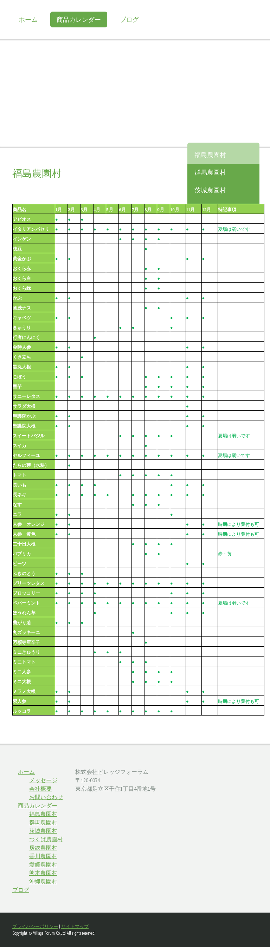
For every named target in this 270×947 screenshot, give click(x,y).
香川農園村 (43, 856)
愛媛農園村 (43, 864)
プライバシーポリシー (35, 926)
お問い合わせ (46, 797)
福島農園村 (210, 155)
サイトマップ (75, 926)
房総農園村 (43, 847)
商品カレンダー (79, 19)
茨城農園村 (210, 190)
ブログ (129, 19)
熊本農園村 (43, 872)
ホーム (28, 19)
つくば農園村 (46, 839)
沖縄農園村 (43, 881)
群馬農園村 (210, 172)
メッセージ (43, 780)
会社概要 (40, 788)
